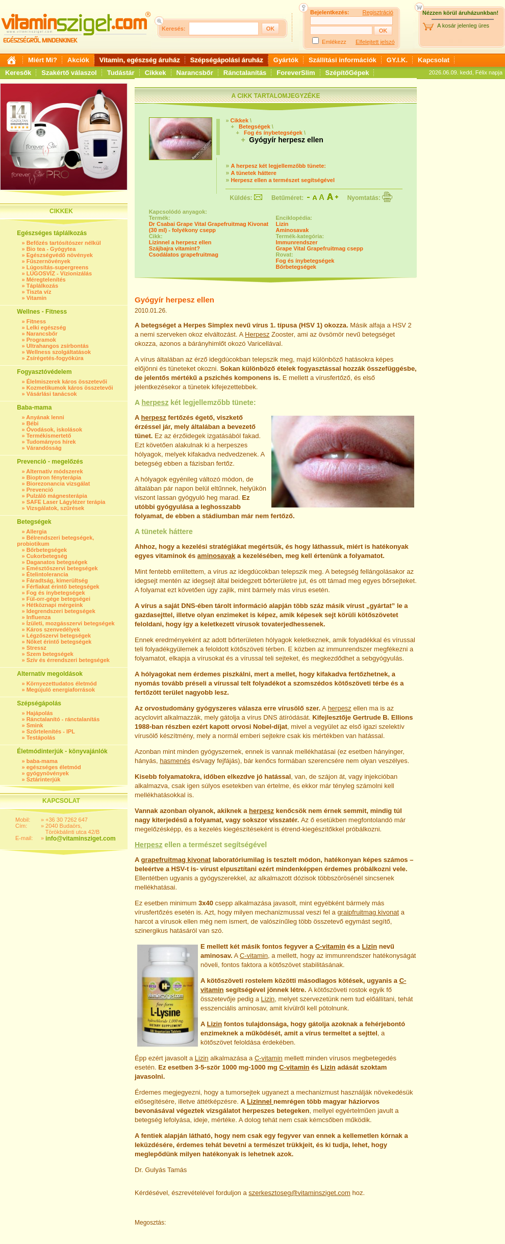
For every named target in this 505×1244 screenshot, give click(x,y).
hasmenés (175, 761)
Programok (41, 340)
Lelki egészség (46, 327)
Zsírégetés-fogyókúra (55, 358)
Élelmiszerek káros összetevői (67, 381)
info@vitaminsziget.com (80, 838)
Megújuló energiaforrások (61, 690)
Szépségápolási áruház (226, 60)
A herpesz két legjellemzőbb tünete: (278, 166)
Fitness (36, 321)
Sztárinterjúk (44, 779)
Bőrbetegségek (47, 550)
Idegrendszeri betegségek (61, 611)
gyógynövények (48, 773)
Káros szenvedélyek (53, 629)
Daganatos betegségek (57, 562)
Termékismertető (49, 436)
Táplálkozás (42, 286)
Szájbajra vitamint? (174, 248)
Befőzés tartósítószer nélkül (64, 243)
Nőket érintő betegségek (59, 642)
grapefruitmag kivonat (176, 860)
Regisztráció (377, 12)
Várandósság (44, 448)
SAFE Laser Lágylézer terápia (66, 502)
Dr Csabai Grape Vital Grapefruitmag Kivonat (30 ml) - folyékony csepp (209, 227)
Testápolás (41, 737)
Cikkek (155, 73)
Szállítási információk (342, 60)
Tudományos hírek (51, 442)
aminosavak (216, 556)
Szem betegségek (50, 654)
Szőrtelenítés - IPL (51, 731)
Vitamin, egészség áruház (139, 60)
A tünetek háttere (253, 173)
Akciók (78, 60)
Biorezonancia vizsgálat (58, 483)
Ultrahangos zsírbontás (58, 346)
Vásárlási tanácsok (52, 394)
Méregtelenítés (46, 279)
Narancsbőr (194, 73)
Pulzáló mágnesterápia (57, 496)
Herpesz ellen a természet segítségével (283, 180)
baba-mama (42, 761)
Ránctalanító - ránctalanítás (63, 719)
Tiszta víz (39, 292)
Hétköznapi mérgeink (55, 605)
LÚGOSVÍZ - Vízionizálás (59, 273)
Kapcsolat (433, 60)
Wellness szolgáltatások (59, 352)
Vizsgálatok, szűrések (56, 508)
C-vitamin (330, 946)
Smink (35, 725)
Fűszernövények (48, 261)
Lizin (282, 224)
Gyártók (285, 60)
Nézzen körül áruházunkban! (460, 13)
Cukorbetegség (47, 556)
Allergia (36, 531)
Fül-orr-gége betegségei (58, 599)
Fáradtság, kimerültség (57, 580)
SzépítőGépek (347, 73)
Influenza (39, 617)
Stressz (36, 648)
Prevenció (40, 490)
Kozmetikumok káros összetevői (70, 388)
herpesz (154, 402)
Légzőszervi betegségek (59, 635)
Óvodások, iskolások (54, 429)
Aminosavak (292, 230)
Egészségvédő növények (60, 255)
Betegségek (254, 126)
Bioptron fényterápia (54, 477)
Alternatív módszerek (54, 471)
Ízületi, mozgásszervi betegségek (71, 623)
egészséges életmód (54, 767)
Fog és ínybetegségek (56, 593)
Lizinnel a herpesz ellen (180, 242)
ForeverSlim (295, 73)
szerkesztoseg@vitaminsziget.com (299, 1193)
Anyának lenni (45, 417)
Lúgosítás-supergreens (58, 267)
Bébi (33, 423)
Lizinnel (260, 1101)
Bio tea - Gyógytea (51, 249)
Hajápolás (40, 713)
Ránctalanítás (245, 73)
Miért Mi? (42, 60)
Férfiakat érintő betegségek (63, 586)
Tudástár (121, 73)
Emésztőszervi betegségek (62, 568)
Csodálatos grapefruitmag (183, 254)
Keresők (18, 73)
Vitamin (37, 298)
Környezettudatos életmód (62, 683)
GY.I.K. (397, 60)
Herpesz (257, 334)
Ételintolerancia (47, 574)
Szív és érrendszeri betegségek (68, 660)
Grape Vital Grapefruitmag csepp (320, 248)
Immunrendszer (297, 242)
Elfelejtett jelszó (375, 42)
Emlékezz (334, 42)
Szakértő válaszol (68, 73)
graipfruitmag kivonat (368, 912)
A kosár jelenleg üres (463, 25)
